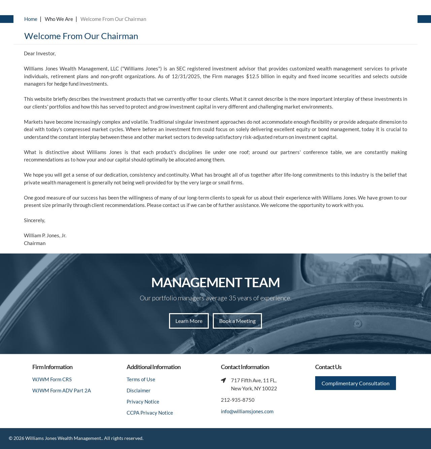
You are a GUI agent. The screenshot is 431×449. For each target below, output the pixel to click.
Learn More (188, 321)
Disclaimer (139, 390)
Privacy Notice (143, 401)
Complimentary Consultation (356, 383)
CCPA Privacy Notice (150, 413)
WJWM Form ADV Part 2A (61, 390)
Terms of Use (141, 379)
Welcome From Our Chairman (113, 19)
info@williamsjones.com (247, 411)
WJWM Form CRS (52, 379)
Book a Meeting (237, 321)
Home (30, 19)
